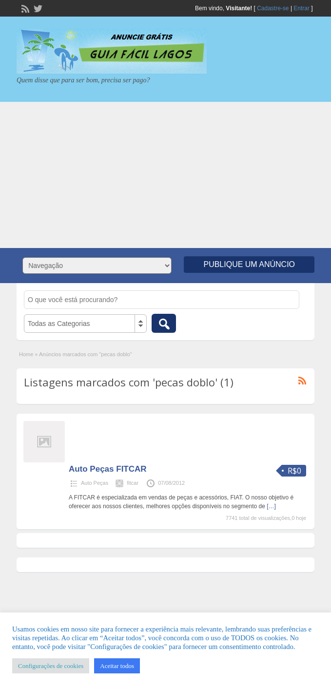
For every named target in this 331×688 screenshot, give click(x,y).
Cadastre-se (273, 8)
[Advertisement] (165, 175)
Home (26, 354)
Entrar (301, 8)
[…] (271, 506)
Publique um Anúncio (249, 264)
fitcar (132, 483)
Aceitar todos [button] (117, 665)
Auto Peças (94, 483)
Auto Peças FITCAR (108, 469)
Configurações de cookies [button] (50, 665)
